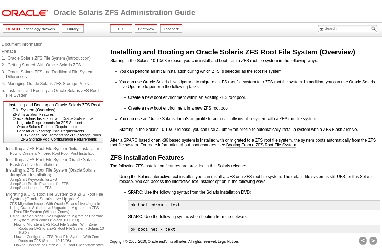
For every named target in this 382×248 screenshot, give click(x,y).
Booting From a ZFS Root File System (261, 145)
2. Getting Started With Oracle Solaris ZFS (41, 65)
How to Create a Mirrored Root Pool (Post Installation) (54, 153)
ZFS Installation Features (33, 114)
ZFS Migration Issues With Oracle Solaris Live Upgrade (55, 204)
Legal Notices (228, 242)
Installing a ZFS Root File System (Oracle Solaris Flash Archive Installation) (51, 162)
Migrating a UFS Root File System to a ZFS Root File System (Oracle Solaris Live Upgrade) (54, 197)
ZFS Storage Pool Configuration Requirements (59, 139)
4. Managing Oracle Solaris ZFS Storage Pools (45, 83)
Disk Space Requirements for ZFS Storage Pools (61, 135)
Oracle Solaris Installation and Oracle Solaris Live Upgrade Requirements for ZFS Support (53, 120)
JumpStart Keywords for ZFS (33, 179)
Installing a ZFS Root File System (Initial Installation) (54, 148)
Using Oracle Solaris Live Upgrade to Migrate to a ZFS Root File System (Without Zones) (54, 210)
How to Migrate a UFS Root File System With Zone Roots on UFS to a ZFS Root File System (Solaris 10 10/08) (59, 228)
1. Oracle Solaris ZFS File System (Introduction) (46, 58)
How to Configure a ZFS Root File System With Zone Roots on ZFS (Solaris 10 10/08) (57, 239)
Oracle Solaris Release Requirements (47, 127)
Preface (9, 51)
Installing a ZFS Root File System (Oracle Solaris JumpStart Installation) (51, 172)
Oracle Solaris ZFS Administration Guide (124, 13)
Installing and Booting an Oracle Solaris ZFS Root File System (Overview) (54, 107)
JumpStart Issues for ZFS (31, 188)
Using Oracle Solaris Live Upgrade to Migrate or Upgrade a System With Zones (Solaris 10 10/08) (56, 218)
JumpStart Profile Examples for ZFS (39, 184)
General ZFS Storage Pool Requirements (50, 131)
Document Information (22, 44)
